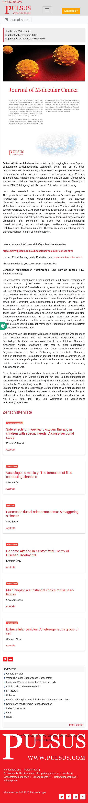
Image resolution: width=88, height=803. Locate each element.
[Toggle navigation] (47, 9)
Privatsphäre (11, 780)
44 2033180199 (12, 1)
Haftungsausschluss (65, 777)
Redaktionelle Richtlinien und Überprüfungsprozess (31, 773)
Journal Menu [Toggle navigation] (17, 20)
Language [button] (70, 10)
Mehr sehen (76, 724)
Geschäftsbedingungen (16, 777)
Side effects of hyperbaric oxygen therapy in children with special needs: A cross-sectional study (40, 433)
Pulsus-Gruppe (38, 792)
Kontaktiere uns (12, 769)
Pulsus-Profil (31, 769)
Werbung (68, 773)
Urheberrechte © (41, 777)
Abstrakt (10, 449)
